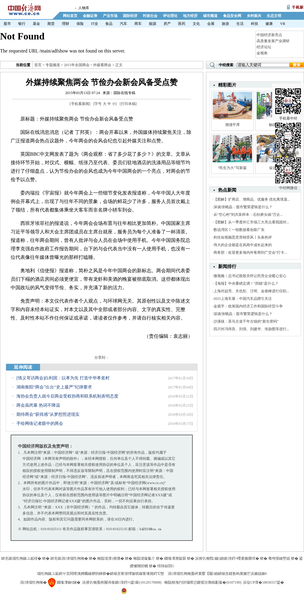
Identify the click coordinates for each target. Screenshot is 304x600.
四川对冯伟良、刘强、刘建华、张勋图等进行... (251, 329)
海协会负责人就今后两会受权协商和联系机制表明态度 (67, 396)
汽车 (123, 24)
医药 (181, 24)
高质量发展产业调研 (273, 41)
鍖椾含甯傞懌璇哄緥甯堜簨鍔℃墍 (137, 573)
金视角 (262, 53)
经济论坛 (264, 47)
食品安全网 (232, 16)
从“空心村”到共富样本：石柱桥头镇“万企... (248, 214)
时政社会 (150, 16)
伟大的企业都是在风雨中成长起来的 (243, 245)
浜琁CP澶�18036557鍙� (263, 582)
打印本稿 (128, 104)
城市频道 (210, 16)
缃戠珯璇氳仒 (144, 558)
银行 (21, 24)
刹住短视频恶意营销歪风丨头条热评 (243, 237)
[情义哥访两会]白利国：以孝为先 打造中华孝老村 (63, 378)
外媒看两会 (102, 65)
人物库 (83, 8)
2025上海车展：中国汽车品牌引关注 (243, 299)
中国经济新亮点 (269, 35)
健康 (269, 24)
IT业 (94, 24)
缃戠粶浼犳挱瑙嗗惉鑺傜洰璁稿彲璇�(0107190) (202, 582)
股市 (7, 24)
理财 (65, 24)
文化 (196, 24)
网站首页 (70, 16)
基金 (36, 24)
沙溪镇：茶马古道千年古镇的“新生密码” (246, 321)
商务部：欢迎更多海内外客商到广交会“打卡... (250, 252)
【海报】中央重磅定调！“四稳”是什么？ (246, 283)
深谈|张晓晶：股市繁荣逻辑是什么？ (243, 207)
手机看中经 (288, 91)
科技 (254, 24)
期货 (51, 24)
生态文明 (274, 16)
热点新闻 (227, 190)
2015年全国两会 (77, 65)
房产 (167, 24)
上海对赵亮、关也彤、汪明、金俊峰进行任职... (251, 291)
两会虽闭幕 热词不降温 (38, 405)
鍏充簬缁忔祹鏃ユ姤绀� (21, 558)
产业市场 (110, 16)
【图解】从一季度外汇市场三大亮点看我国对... (251, 222)
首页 (38, 65)
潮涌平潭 (232, 125)
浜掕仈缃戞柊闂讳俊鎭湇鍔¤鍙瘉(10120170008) (121, 582)
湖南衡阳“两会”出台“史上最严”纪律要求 (54, 387)
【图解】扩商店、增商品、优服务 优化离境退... (252, 199)
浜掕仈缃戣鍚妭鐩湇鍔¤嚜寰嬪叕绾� (227, 558)
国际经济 (130, 16)
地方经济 (190, 16)
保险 (80, 24)
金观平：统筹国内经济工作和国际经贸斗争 (248, 306)
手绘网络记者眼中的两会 (39, 423)
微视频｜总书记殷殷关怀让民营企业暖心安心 (250, 276)
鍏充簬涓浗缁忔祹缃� (69, 558)
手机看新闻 (80, 104)
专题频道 (53, 65)
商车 (138, 24)
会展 (210, 24)
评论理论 (170, 16)
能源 (152, 24)
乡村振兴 (254, 16)
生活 (240, 24)
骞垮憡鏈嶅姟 (279, 558)
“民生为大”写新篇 (232, 168)
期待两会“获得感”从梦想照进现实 (47, 414)
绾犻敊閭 (165, 566)
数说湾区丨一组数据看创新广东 (239, 230)
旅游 (225, 24)
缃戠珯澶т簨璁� (110, 558)
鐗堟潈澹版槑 (175, 558)
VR (282, 24)
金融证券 (90, 16)
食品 (109, 24)
